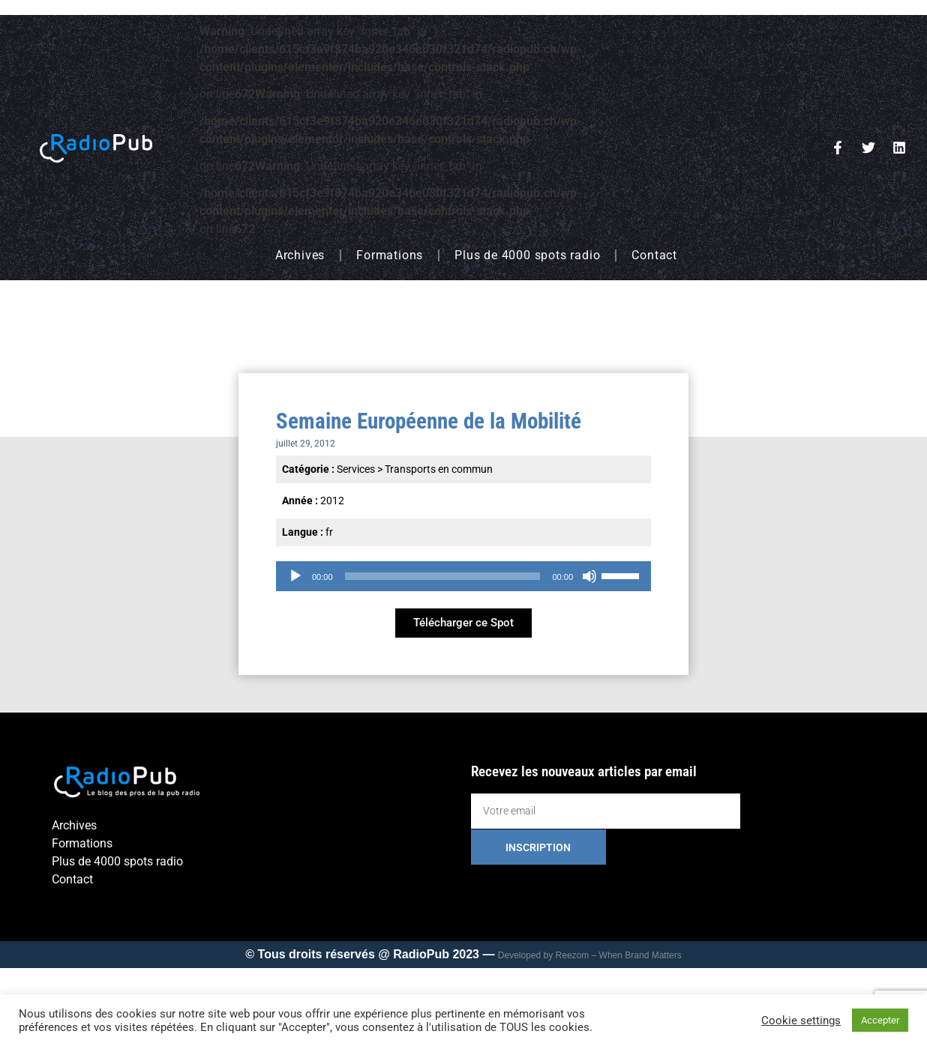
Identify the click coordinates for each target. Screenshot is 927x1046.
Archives (300, 255)
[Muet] (589, 576)
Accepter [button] (880, 1020)
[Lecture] (295, 576)
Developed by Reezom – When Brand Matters (590, 955)
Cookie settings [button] (801, 1020)
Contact (654, 255)
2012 (332, 501)
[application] (463, 576)
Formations (389, 255)
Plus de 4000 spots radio (527, 255)
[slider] (443, 576)
